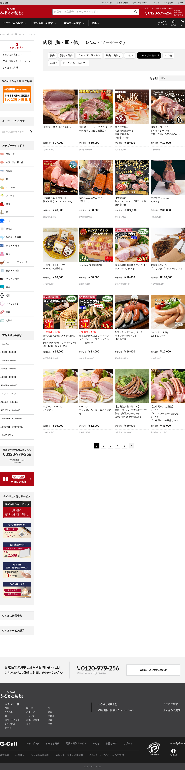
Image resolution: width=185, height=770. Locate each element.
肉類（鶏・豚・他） (14, 34)
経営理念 (20, 755)
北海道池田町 (48, 150)
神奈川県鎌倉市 (49, 217)
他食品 (51, 716)
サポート (181, 3)
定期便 (53, 63)
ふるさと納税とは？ (12, 54)
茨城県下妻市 (156, 358)
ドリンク (30, 716)
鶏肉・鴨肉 (66, 55)
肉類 (7, 708)
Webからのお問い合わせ (153, 670)
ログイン (174, 25)
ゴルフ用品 (10, 724)
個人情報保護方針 (40, 755)
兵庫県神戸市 (120, 150)
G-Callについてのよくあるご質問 (106, 755)
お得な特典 (168, 3)
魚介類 (29, 708)
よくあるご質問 (10, 67)
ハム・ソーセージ (149, 55)
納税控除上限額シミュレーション (116, 710)
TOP (2, 34)
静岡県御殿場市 (85, 150)
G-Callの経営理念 (12, 616)
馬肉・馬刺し (113, 55)
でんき (156, 3)
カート (182, 25)
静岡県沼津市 (84, 284)
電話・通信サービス (140, 3)
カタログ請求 (170, 704)
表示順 (153, 78)
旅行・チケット (12, 720)
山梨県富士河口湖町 (123, 432)
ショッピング (106, 3)
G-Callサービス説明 (13, 630)
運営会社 (4, 755)
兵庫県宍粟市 (156, 150)
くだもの (9, 712)
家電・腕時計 (32, 720)
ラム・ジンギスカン (89, 55)
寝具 (50, 720)
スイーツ (30, 712)
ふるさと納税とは (107, 704)
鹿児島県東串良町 (122, 284)
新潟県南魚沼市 (121, 358)
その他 (168, 55)
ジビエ (130, 55)
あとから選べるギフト (75, 63)
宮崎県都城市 (120, 217)
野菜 (50, 712)
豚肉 (52, 55)
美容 (28, 724)
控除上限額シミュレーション (17, 61)
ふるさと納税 (122, 3)
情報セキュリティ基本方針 (69, 755)
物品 (50, 724)
